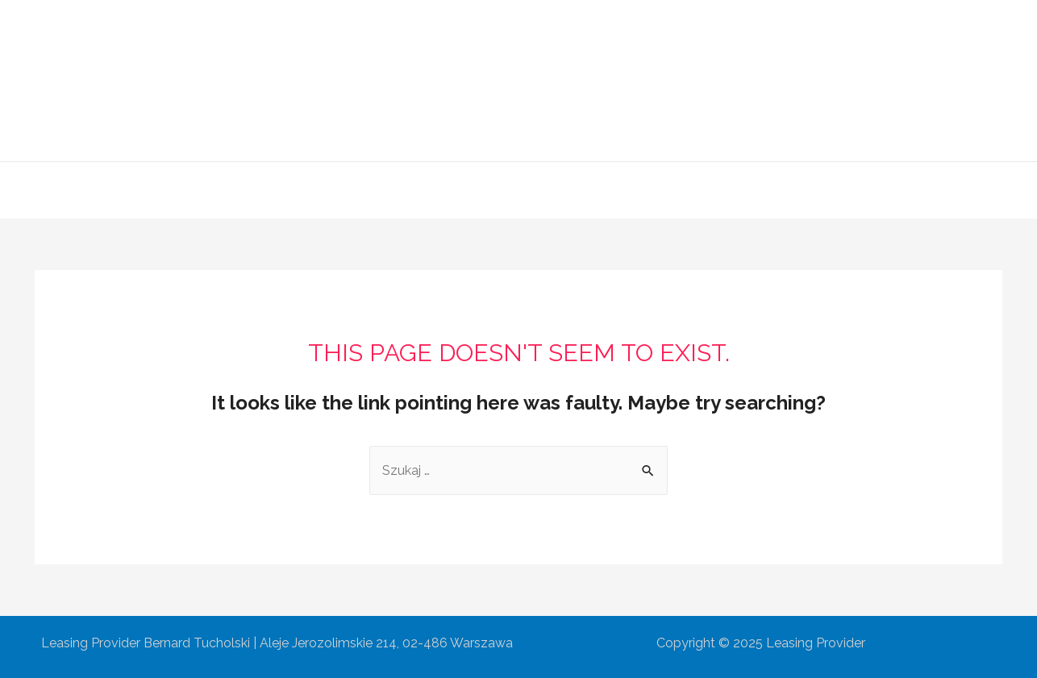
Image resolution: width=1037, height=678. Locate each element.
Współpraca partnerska (588, 190)
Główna (329, 190)
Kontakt (707, 190)
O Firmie (403, 190)
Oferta (473, 190)
